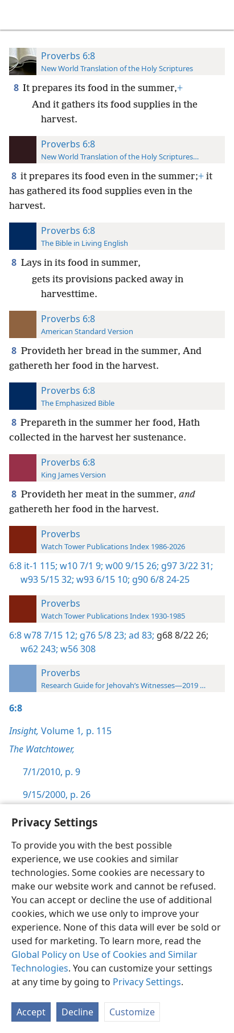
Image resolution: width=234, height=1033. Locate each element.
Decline (77, 1012)
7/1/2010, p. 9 (51, 772)
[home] (17, 14)
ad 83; (140, 635)
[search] (220, 15)
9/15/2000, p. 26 (57, 794)
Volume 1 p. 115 (60, 731)
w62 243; (39, 649)
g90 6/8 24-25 (160, 579)
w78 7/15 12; (50, 635)
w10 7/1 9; (80, 565)
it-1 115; (41, 565)
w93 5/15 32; (47, 579)
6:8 (15, 565)
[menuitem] (17, 14)
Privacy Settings (147, 982)
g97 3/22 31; (186, 565)
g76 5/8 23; (101, 635)
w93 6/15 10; (102, 579)
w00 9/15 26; (131, 565)
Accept (31, 1012)
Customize (132, 1012)
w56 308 (77, 649)
